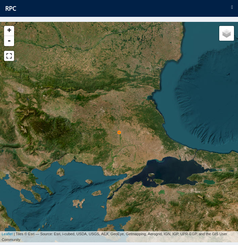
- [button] (9, 41)
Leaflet (7, 232)
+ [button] (9, 31)
